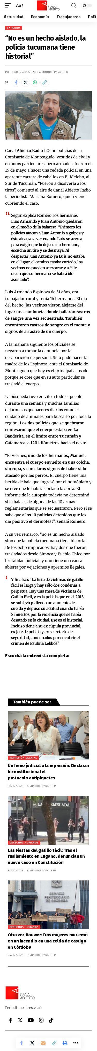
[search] (73, 6)
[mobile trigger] (9, 5)
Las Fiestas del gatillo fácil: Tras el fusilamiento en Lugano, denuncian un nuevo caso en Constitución (46, 856)
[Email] (43, 1043)
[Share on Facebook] (16, 82)
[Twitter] (20, 1020)
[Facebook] (10, 1020)
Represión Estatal (23, 758)
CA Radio (13, 27)
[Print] (64, 1043)
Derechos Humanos (24, 842)
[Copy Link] (44, 82)
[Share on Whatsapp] (35, 82)
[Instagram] (41, 1020)
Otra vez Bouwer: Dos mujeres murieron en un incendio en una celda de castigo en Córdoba (48, 941)
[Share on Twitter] (25, 82)
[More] (75, 1043)
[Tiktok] (51, 1020)
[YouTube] (30, 1020)
